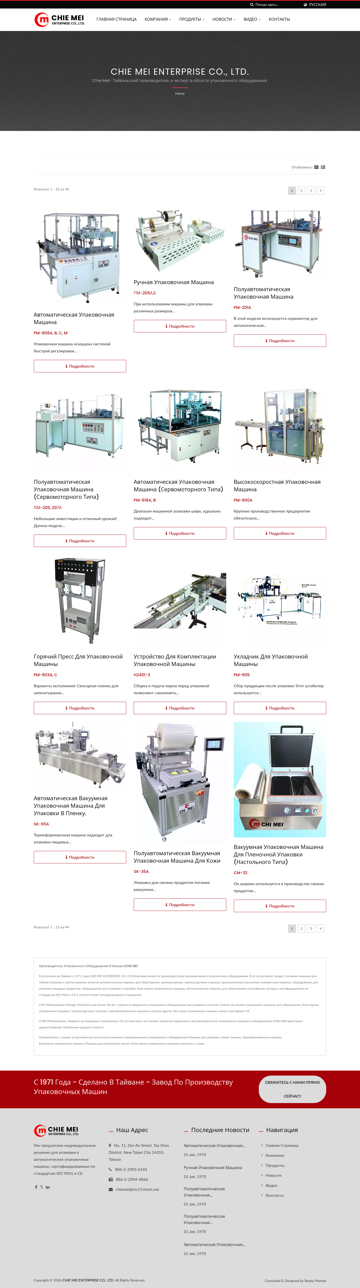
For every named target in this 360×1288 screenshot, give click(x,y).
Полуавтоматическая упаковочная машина (264, 293)
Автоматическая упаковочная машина (74, 318)
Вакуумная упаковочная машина (61, 1043)
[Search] (278, 4)
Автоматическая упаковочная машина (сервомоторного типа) (179, 485)
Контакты (279, 19)
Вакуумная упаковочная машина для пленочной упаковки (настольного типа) (279, 854)
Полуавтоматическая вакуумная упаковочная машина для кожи (177, 857)
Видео (252, 19)
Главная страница (116, 19)
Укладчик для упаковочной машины (271, 660)
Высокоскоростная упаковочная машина (277, 485)
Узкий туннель (231, 1037)
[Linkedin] (48, 1187)
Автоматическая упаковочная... (214, 1145)
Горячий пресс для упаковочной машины (78, 660)
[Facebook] (36, 1187)
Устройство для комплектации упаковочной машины (175, 660)
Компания (158, 19)
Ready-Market (315, 1280)
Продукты (191, 19)
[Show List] (323, 167)
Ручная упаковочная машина (174, 282)
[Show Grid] (316, 167)
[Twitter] (42, 1187)
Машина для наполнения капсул (107, 1043)
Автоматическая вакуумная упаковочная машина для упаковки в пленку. (71, 806)
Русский (317, 5)
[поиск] (252, 4)
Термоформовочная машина (262, 1037)
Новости (224, 19)
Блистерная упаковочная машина (154, 1043)
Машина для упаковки (204, 1037)
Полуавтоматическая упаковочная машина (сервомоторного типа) (66, 489)
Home (179, 93)
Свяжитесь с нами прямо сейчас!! (292, 1089)
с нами (199, 1043)
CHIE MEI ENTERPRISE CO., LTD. (88, 1280)
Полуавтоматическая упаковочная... (204, 1192)
